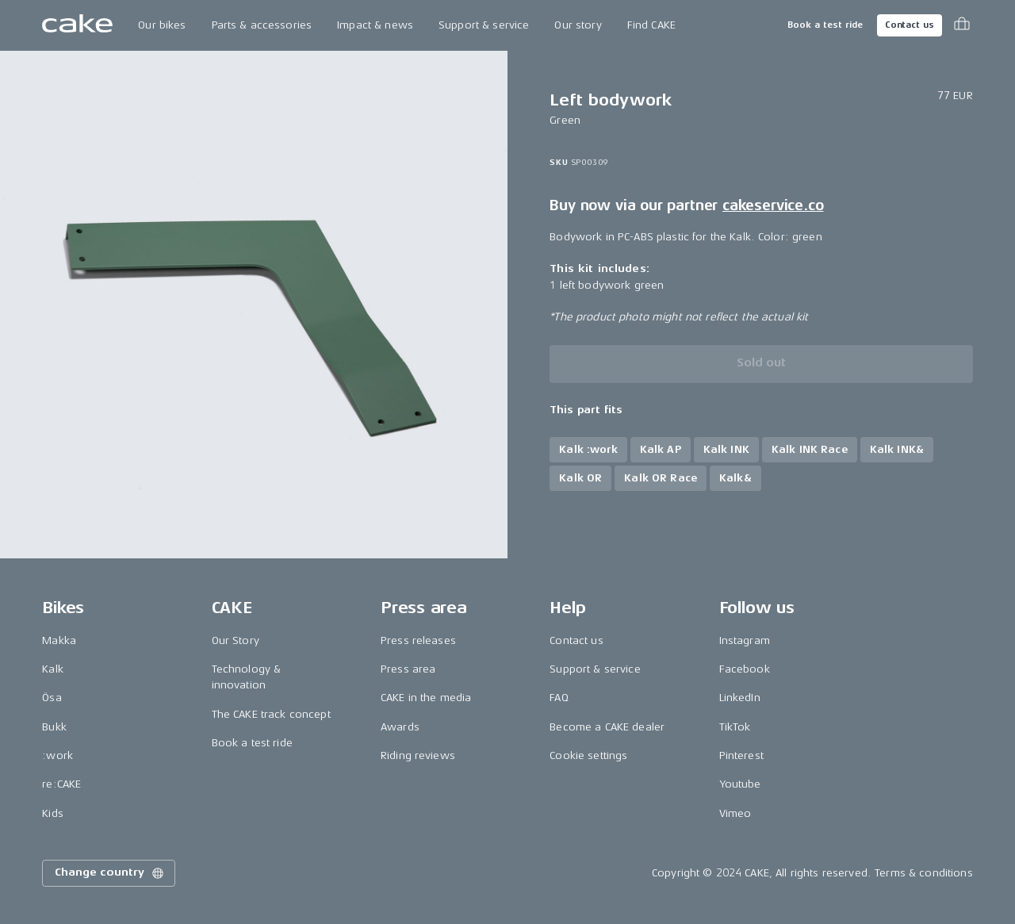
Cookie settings (588, 755)
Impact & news (375, 25)
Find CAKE (651, 25)
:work (57, 755)
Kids (52, 813)
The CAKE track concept (271, 714)
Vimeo (735, 813)
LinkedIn (739, 698)
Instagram (744, 640)
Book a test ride (825, 25)
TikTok (735, 727)
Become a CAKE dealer (607, 727)
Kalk (52, 669)
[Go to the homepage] (77, 25)
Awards (400, 727)
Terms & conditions (924, 873)
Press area (408, 669)
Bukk (54, 727)
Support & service (484, 25)
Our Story (235, 640)
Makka (59, 640)
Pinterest (741, 755)
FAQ (559, 698)
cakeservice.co (772, 205)
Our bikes (162, 25)
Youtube (740, 784)
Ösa (51, 698)
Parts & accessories (262, 25)
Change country (110, 873)
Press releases (418, 640)
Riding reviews (418, 755)
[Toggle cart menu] (961, 25)
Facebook (744, 669)
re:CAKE (61, 784)
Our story (577, 25)
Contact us (909, 25)
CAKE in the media (426, 698)
